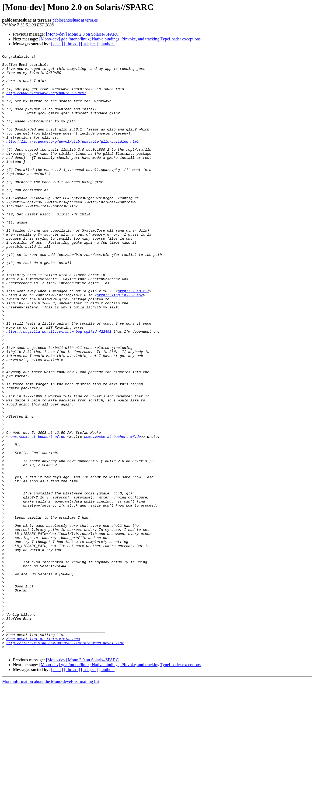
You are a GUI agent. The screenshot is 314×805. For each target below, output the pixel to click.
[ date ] (57, 44)
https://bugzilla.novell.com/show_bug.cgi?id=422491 (58, 387)
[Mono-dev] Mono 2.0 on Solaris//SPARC (82, 34)
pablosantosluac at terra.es (75, 20)
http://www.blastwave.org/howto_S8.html (46, 100)
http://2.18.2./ (133, 338)
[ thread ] (72, 44)
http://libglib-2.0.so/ (120, 343)
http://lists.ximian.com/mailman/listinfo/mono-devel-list (65, 760)
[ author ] (107, 44)
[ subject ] (89, 44)
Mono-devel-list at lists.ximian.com (43, 756)
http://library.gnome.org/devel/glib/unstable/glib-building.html (72, 159)
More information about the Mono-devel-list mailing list (50, 800)
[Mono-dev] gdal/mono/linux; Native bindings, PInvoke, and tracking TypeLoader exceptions (120, 39)
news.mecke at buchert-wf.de (36, 513)
